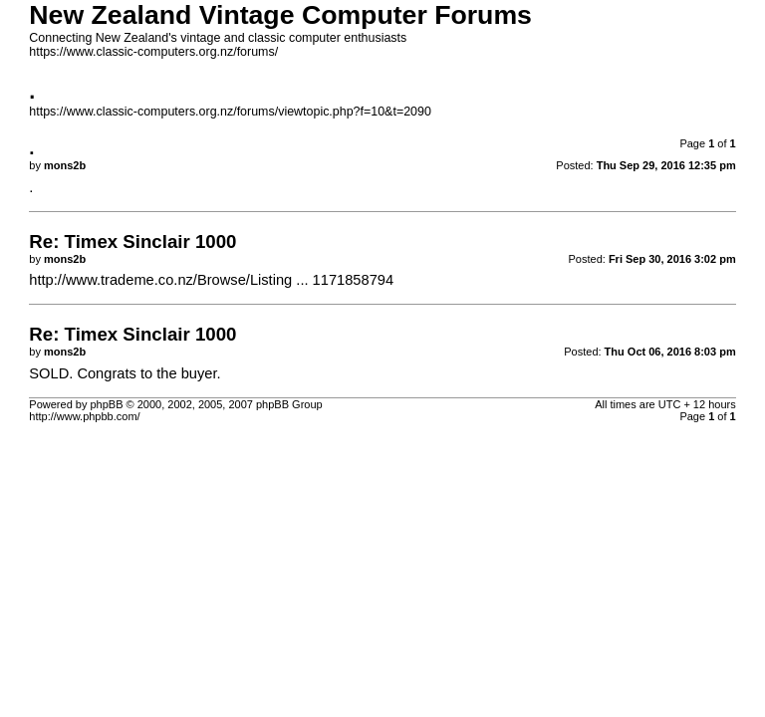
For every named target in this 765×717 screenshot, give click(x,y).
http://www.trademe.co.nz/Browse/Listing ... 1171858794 (211, 280)
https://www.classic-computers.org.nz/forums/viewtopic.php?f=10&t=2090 (230, 112)
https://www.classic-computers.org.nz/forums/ (153, 52)
